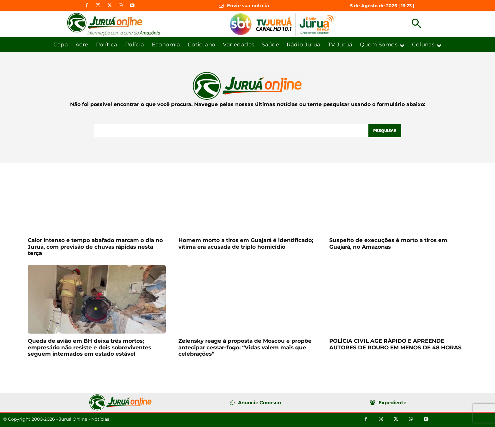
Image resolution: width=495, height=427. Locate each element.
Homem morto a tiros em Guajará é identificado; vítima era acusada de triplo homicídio (245, 243)
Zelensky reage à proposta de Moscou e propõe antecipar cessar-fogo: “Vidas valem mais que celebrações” (245, 347)
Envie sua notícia (248, 6)
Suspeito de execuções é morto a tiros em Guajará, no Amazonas (388, 243)
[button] (416, 24)
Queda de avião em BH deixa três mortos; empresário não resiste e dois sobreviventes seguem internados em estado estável (89, 347)
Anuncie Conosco (259, 403)
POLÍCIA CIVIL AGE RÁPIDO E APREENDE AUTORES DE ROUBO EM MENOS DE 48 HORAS (395, 344)
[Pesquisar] (384, 130)
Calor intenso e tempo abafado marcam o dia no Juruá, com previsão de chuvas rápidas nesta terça (95, 246)
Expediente (392, 403)
